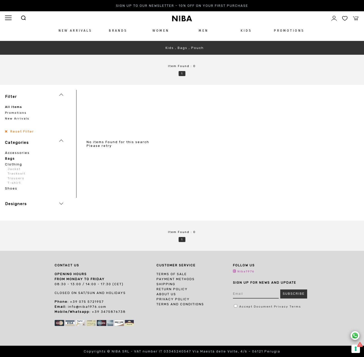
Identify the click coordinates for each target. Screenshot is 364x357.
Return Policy (172, 289)
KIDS (246, 30)
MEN (203, 30)
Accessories (17, 153)
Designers (16, 204)
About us (166, 294)
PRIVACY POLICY (173, 299)
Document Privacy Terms (277, 306)
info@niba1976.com (87, 307)
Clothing (13, 164)
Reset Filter (21, 131)
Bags (10, 158)
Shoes (11, 188)
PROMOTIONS (289, 30)
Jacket (14, 169)
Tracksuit (16, 173)
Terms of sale (171, 274)
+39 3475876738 (109, 312)
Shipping (165, 284)
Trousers (16, 178)
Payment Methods (175, 279)
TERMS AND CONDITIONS (180, 304)
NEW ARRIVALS (75, 30)
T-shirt (14, 183)
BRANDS (118, 30)
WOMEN (160, 30)
